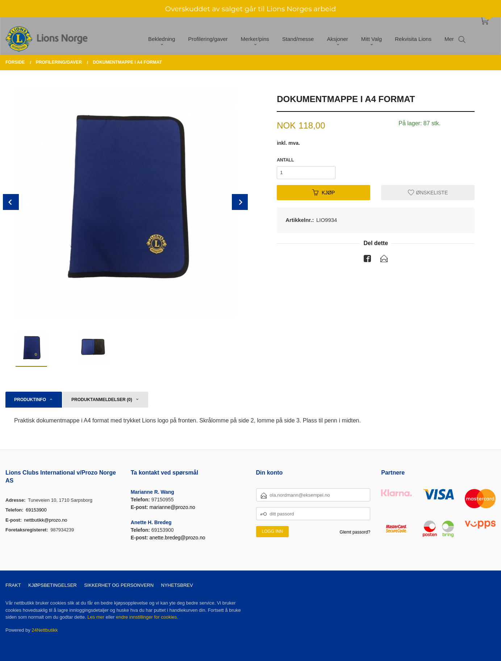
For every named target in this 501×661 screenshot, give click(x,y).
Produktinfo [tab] (30, 399)
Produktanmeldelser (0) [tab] (101, 399)
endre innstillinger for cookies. (147, 617)
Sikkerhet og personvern (119, 585)
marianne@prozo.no (172, 507)
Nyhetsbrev (177, 585)
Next (240, 202)
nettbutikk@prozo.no (45, 520)
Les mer (95, 617)
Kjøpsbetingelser (52, 585)
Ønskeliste (428, 192)
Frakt (13, 585)
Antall (285, 160)
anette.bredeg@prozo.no (177, 537)
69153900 (36, 510)
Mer (449, 34)
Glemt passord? (355, 532)
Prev (11, 202)
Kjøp (323, 192)
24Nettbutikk (45, 630)
